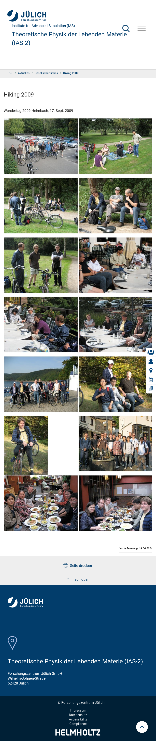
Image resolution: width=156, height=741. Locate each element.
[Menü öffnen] (141, 29)
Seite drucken (77, 565)
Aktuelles (23, 73)
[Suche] (126, 28)
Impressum (78, 710)
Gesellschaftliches (46, 73)
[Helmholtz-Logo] (77, 734)
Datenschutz (78, 715)
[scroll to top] (142, 727)
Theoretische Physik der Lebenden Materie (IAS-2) (69, 38)
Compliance (78, 724)
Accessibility (78, 719)
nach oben (77, 579)
